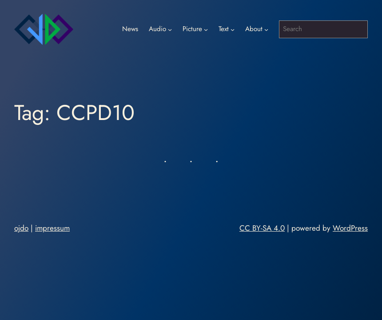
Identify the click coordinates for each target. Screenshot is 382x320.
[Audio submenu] (170, 30)
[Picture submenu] (206, 30)
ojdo (21, 228)
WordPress (350, 228)
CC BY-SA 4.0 (262, 228)
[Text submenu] (233, 30)
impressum (52, 228)
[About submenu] (266, 30)
